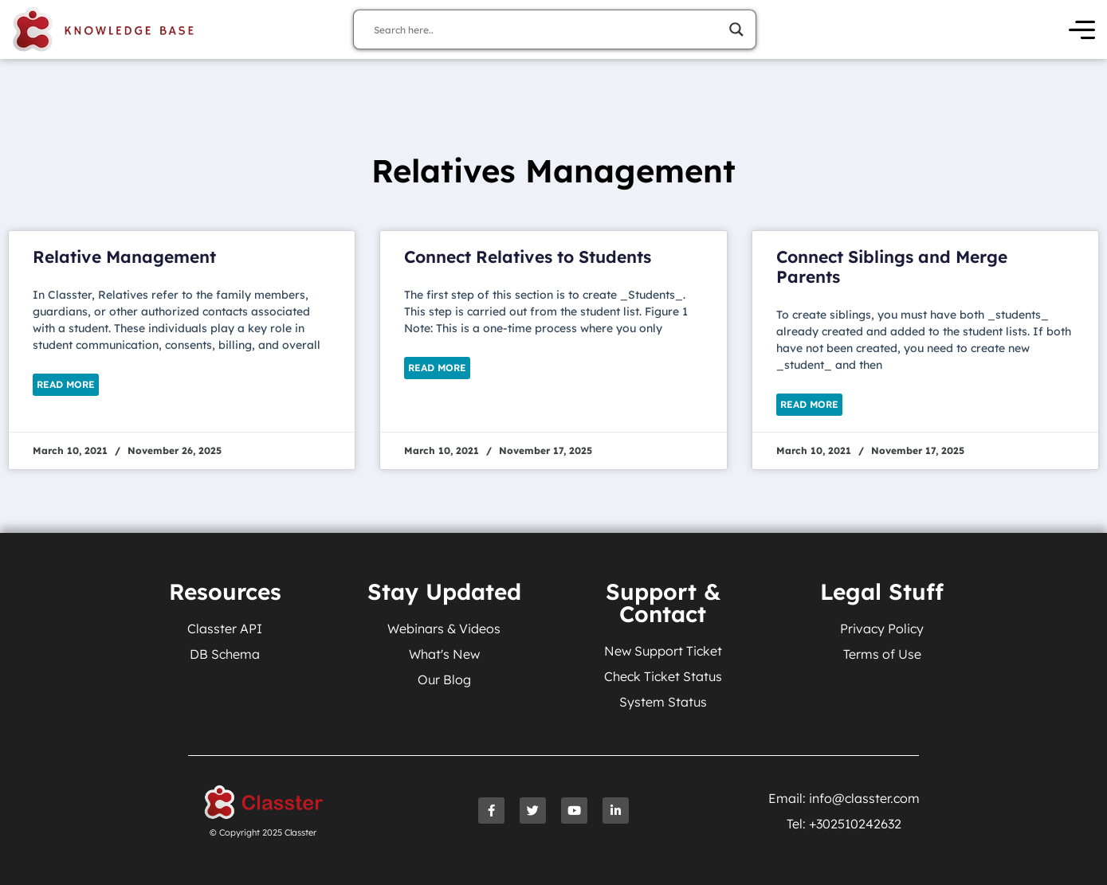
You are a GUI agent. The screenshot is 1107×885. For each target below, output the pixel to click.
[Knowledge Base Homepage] (103, 29)
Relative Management (124, 256)
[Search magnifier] (736, 29)
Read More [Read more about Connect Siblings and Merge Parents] (809, 404)
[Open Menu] (1082, 30)
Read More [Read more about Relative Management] (66, 384)
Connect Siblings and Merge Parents (891, 266)
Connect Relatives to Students (527, 256)
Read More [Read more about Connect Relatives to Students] (437, 368)
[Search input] (547, 29)
